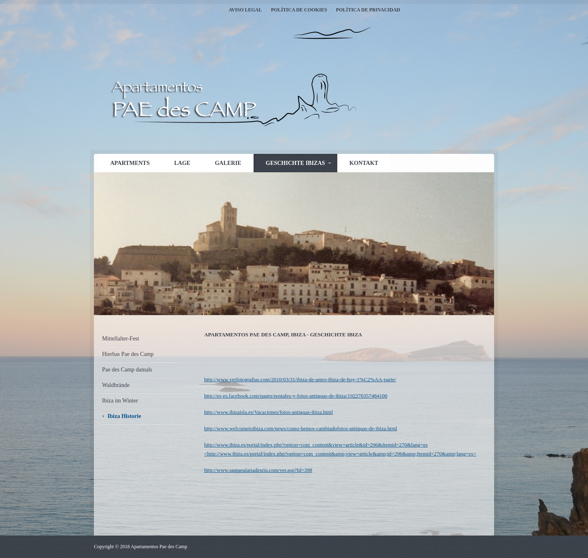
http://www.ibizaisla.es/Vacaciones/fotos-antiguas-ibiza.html (268, 412)
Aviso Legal (245, 10)
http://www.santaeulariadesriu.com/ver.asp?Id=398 (258, 470)
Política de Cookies (299, 10)
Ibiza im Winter (120, 401)
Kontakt (364, 163)
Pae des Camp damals (127, 370)
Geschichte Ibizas (295, 163)
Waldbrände (115, 385)
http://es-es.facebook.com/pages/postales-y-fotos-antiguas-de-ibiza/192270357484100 (295, 396)
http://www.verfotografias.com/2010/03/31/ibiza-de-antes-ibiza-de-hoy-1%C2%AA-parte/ (300, 379)
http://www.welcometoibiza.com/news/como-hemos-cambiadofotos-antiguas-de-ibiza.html (300, 428)
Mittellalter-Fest (120, 339)
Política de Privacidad (368, 10)
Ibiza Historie (124, 416)
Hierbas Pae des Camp (128, 354)
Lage (182, 163)
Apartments (129, 163)
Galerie (228, 163)
